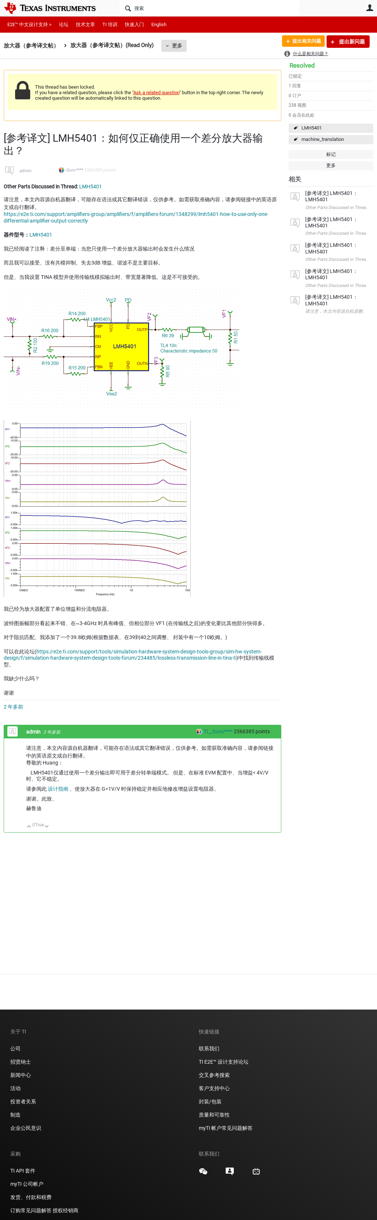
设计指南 (59, 789)
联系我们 (209, 1048)
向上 (29, 827)
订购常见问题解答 (31, 1210)
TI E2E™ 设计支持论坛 (224, 1062)
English (158, 24)
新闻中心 (20, 1075)
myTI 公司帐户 (26, 1184)
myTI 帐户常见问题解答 (226, 1128)
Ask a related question (156, 92)
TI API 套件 (22, 1171)
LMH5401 (312, 128)
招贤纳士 (20, 1062)
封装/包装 (210, 1101)
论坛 (63, 24)
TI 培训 (109, 24)
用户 (369, 7)
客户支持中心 (214, 1088)
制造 (15, 1115)
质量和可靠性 (215, 1115)
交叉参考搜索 (214, 1075)
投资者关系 (23, 1101)
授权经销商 (65, 1210)
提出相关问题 (304, 42)
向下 (47, 827)
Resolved (302, 65)
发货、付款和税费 (31, 1197)
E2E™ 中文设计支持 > (29, 24)
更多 (177, 46)
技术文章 (85, 24)
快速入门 (134, 24)
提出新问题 (351, 42)
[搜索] (209, 8)
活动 (15, 1088)
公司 (15, 1048)
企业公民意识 (25, 1128)
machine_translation (323, 139)
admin (25, 170)
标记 (331, 154)
